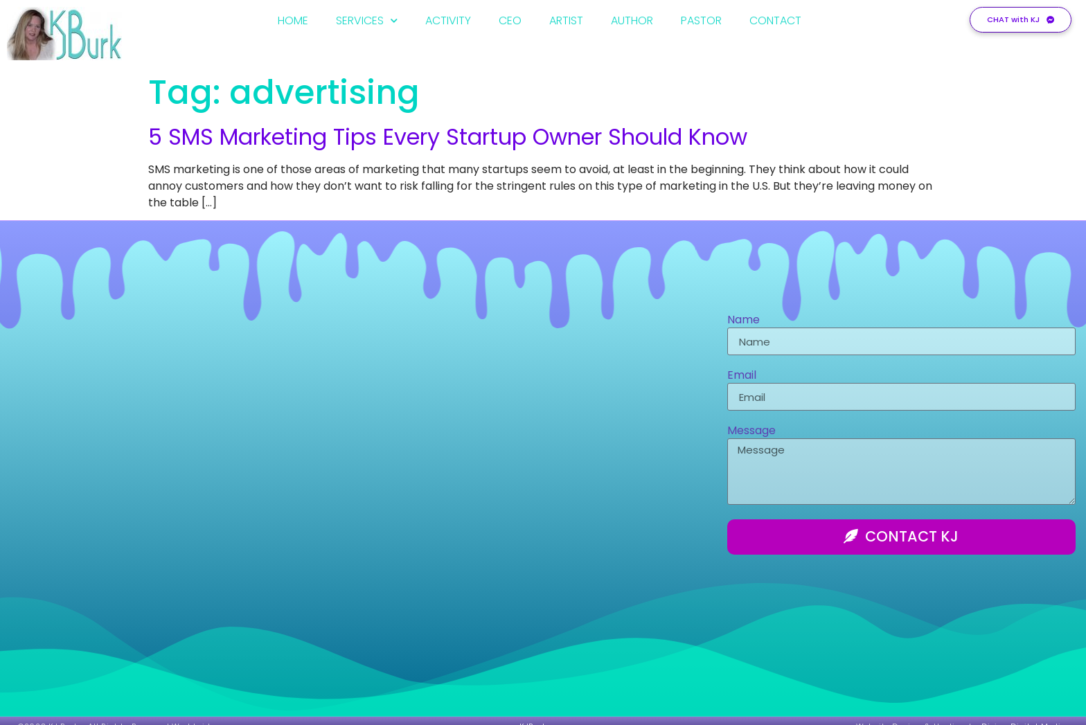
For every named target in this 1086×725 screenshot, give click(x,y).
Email (741, 376)
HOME (293, 18)
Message (751, 431)
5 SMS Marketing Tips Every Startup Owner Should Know (447, 136)
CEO (510, 18)
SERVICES (367, 18)
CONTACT (775, 18)
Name (743, 321)
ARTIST (566, 18)
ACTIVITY (448, 18)
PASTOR (701, 18)
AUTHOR (632, 18)
